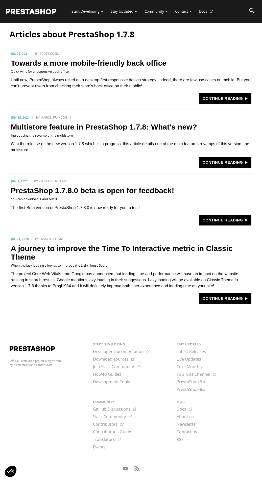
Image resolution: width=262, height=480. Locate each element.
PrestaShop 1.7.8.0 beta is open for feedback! (92, 190)
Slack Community (112, 416)
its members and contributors (33, 365)
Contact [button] (183, 11)
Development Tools (111, 382)
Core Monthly (189, 366)
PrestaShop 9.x (191, 382)
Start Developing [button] (87, 11)
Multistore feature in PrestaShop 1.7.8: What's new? (104, 127)
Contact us (187, 432)
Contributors (108, 424)
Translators (107, 439)
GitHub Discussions (114, 409)
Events (99, 447)
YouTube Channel (196, 374)
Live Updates (189, 359)
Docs (208, 13)
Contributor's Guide (112, 432)
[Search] (251, 11)
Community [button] (156, 11)
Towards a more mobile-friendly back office (88, 63)
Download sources (114, 359)
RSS (180, 439)
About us (185, 416)
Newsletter (187, 424)
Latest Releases (191, 351)
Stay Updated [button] (124, 11)
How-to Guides (107, 374)
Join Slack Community (116, 366)
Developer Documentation (121, 351)
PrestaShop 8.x (191, 389)
